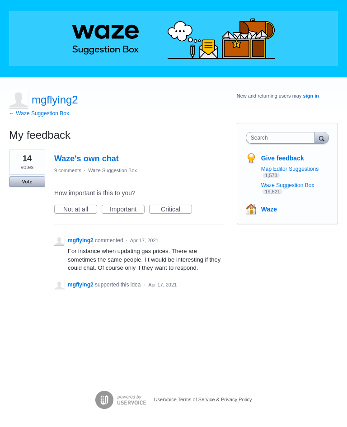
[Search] (321, 137)
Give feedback (282, 158)
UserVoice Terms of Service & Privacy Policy (203, 399)
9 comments (67, 170)
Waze (269, 209)
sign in (311, 96)
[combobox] (282, 138)
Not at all (80, 210)
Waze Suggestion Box (112, 170)
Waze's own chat (86, 158)
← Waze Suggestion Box (39, 113)
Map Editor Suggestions (290, 169)
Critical (176, 210)
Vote (27, 181)
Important (127, 210)
